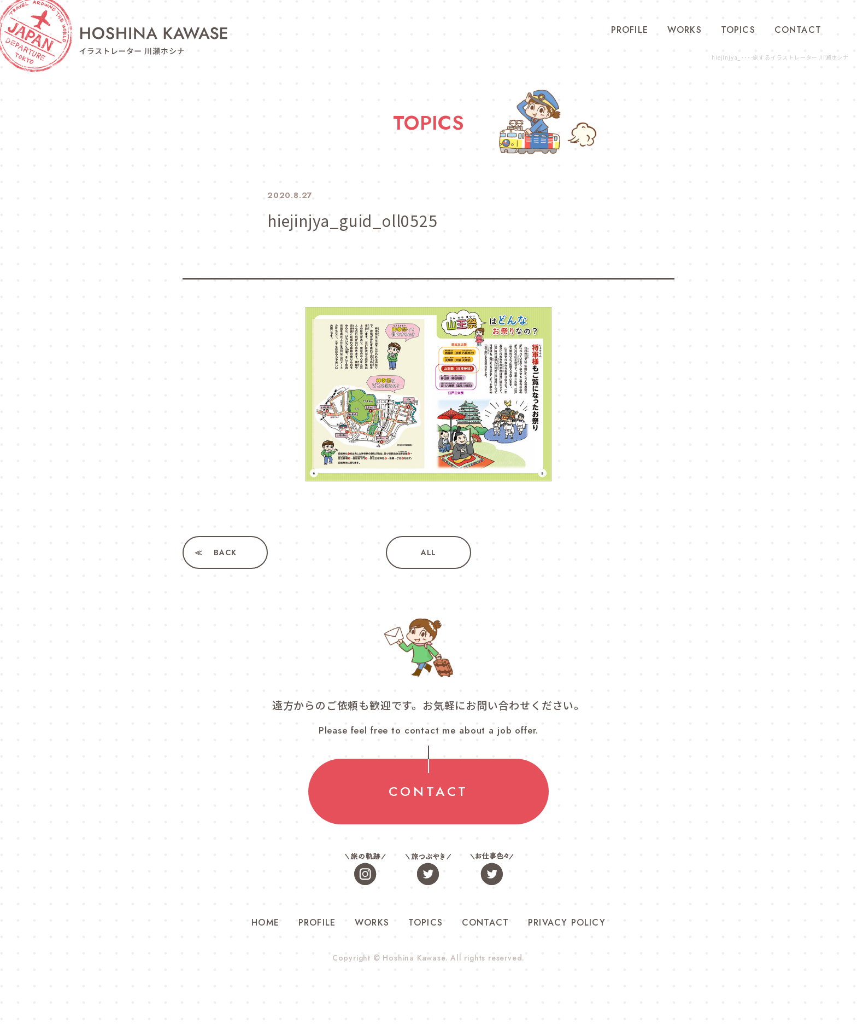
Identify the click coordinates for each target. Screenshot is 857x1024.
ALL (428, 552)
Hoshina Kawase (414, 957)
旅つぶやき (428, 868)
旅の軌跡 (365, 868)
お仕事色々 (491, 868)
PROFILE (629, 30)
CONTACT (797, 30)
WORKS (684, 30)
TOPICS (738, 30)
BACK (225, 552)
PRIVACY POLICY (567, 922)
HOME (265, 922)
